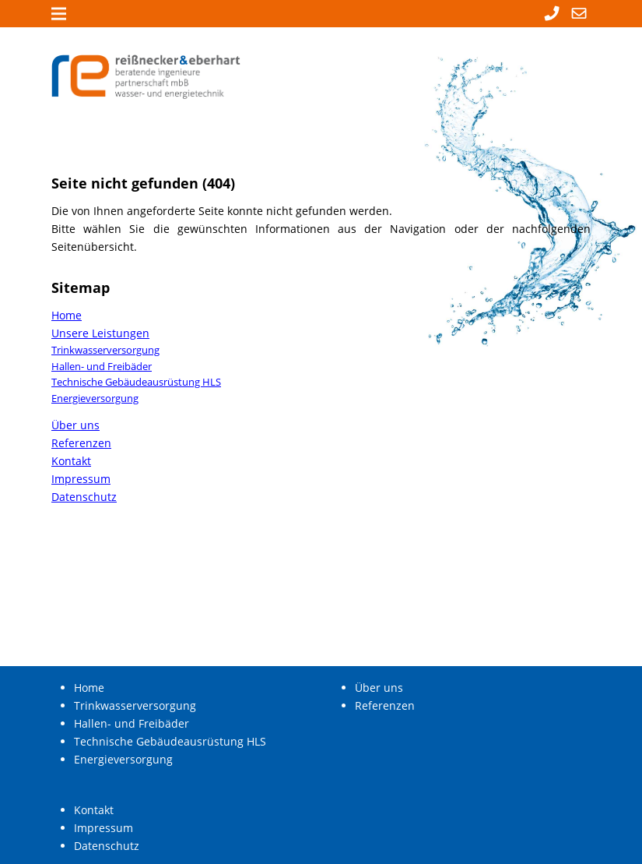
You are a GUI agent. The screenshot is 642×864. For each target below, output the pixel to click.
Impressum (81, 478)
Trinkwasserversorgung (105, 350)
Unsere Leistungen (100, 333)
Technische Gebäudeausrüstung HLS (136, 382)
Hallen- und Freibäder (101, 366)
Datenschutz (84, 496)
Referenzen (81, 443)
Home (66, 315)
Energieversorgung (95, 398)
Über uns (75, 425)
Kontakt (71, 460)
